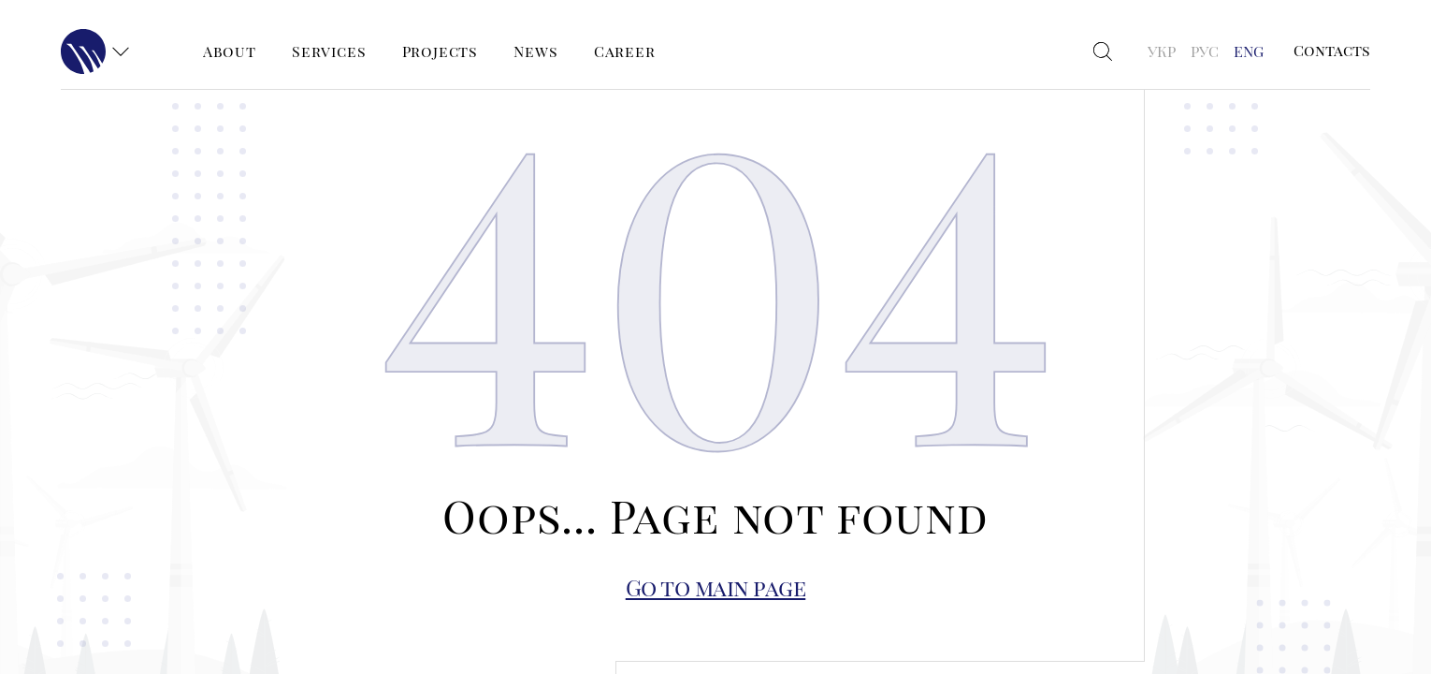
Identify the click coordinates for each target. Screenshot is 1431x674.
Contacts (1332, 50)
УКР (1162, 51)
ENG (1249, 51)
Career (625, 51)
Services (329, 51)
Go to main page (716, 587)
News (535, 51)
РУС (1205, 51)
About (229, 51)
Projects (440, 51)
